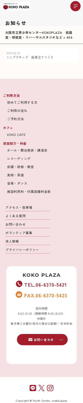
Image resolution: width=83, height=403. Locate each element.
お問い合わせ (15, 224)
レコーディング (19, 158)
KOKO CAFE (16, 134)
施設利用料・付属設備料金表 (29, 191)
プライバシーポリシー (22, 249)
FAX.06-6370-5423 (41, 295)
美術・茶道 (15, 175)
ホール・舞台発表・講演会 (27, 150)
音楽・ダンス (17, 183)
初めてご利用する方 (22, 102)
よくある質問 (15, 215)
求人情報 (12, 241)
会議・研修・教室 (20, 166)
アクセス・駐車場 (18, 207)
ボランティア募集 (18, 232)
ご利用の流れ (17, 110)
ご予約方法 (15, 118)
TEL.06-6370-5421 (41, 284)
